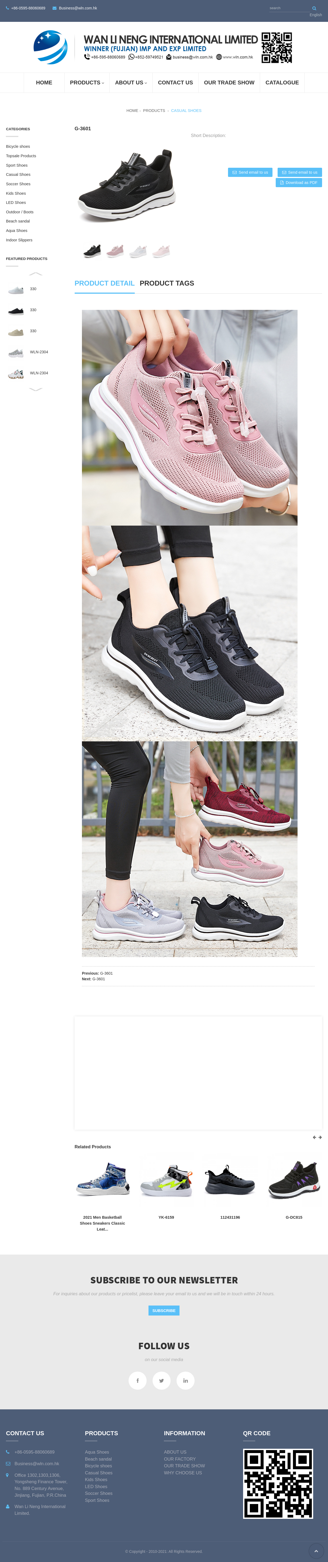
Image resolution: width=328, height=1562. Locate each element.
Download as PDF (301, 182)
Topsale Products (21, 156)
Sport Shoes (16, 165)
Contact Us (175, 82)
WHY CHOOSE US (183, 1472)
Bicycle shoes (18, 146)
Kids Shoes (16, 193)
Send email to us (253, 172)
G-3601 (106, 973)
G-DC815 (294, 1217)
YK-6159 (166, 1217)
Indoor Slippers (19, 240)
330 (33, 289)
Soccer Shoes (18, 184)
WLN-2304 (39, 352)
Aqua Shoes (16, 230)
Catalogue (282, 82)
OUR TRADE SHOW (229, 82)
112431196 (230, 1217)
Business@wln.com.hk (78, 8)
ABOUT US (131, 83)
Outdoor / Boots (19, 212)
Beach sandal (18, 221)
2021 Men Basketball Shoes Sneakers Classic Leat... (102, 1223)
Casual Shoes (186, 110)
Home (44, 82)
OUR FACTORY (180, 1459)
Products (87, 83)
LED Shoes (16, 202)
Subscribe (164, 1310)
